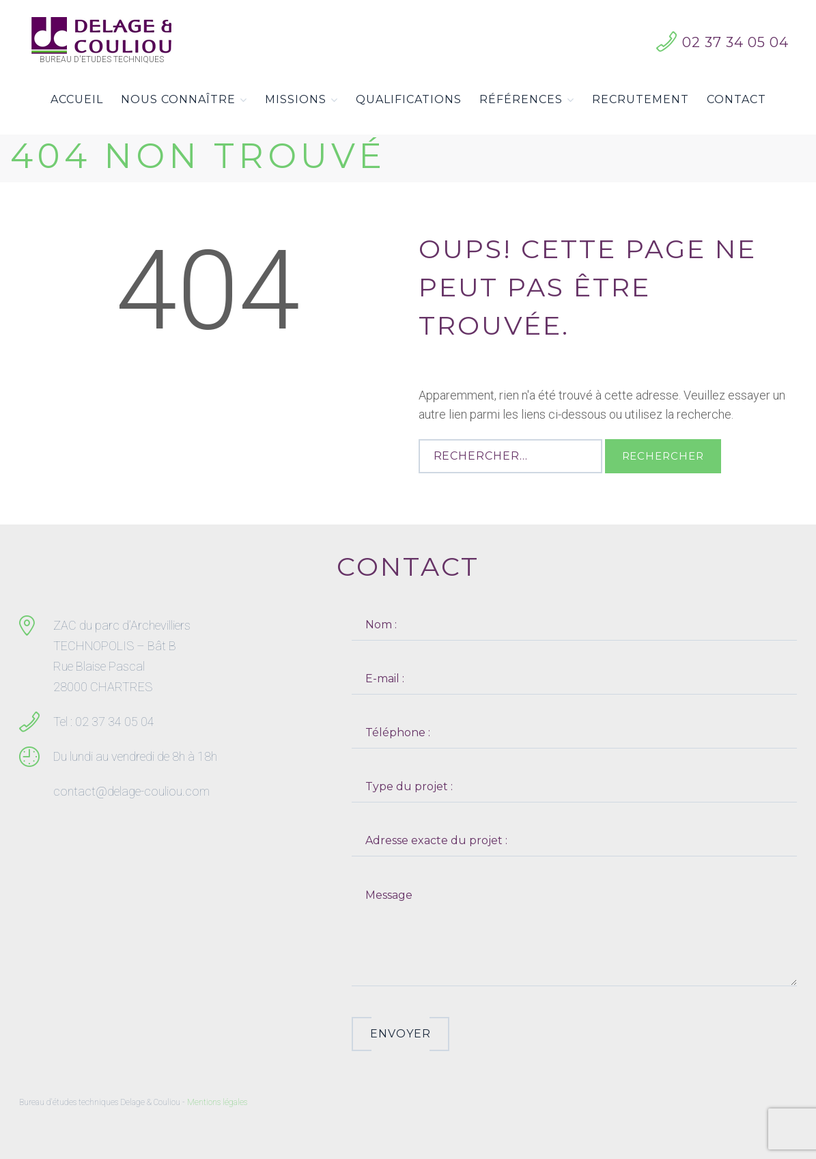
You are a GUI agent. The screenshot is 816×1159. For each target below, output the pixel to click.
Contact (736, 99)
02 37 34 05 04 (735, 42)
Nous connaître (184, 100)
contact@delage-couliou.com (131, 791)
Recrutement (640, 99)
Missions (301, 100)
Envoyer (400, 1033)
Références (526, 100)
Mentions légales (217, 1102)
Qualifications (409, 99)
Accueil (77, 99)
